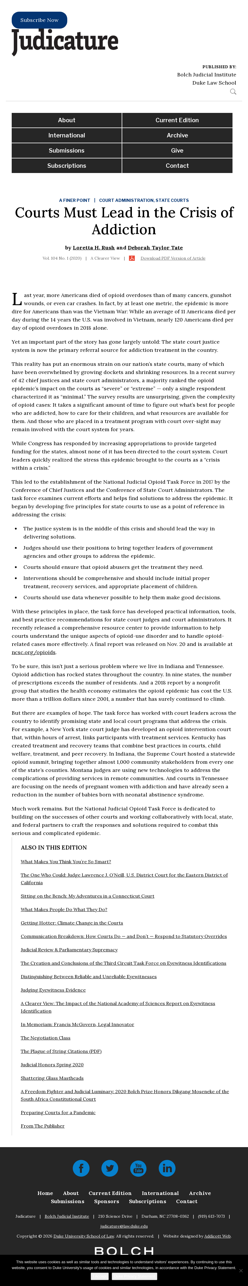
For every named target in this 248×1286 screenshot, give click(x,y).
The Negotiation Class (45, 1038)
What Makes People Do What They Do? (64, 909)
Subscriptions (66, 165)
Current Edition (177, 120)
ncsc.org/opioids (34, 652)
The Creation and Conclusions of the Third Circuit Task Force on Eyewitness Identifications (123, 963)
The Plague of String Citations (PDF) (61, 1051)
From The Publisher (43, 1126)
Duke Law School (214, 82)
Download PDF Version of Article (173, 258)
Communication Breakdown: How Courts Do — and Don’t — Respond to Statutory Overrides (124, 936)
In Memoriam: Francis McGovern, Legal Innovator (77, 1024)
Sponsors (106, 1201)
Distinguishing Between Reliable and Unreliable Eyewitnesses (89, 976)
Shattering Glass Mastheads (52, 1078)
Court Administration (126, 200)
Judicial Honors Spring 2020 (52, 1064)
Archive (177, 135)
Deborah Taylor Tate (155, 247)
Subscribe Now (39, 20)
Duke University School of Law (84, 1236)
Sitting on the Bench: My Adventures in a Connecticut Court (87, 896)
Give (177, 150)
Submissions (67, 150)
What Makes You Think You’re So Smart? (66, 861)
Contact (177, 165)
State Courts (172, 200)
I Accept (99, 1276)
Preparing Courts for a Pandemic (58, 1112)
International (66, 135)
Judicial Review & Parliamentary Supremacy (69, 950)
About (66, 120)
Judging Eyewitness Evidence (53, 990)
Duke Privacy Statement (134, 1276)
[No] (241, 1270)
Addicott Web (217, 1236)
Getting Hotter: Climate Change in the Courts (72, 923)
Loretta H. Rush (94, 247)
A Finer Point (74, 200)
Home (45, 1193)
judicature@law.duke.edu (124, 1226)
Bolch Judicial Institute (206, 74)
